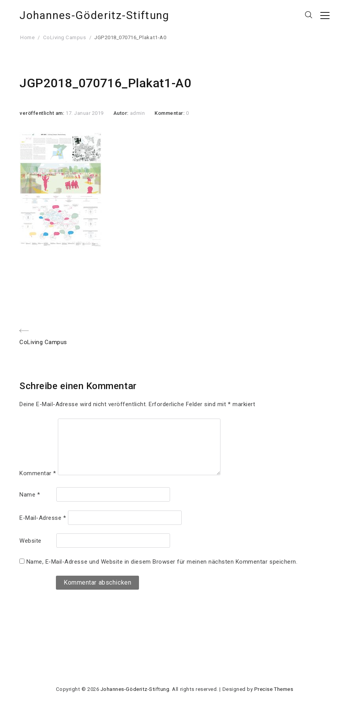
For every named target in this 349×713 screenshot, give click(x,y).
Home (27, 37)
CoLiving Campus (64, 37)
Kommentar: (170, 113)
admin (137, 113)
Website (30, 540)
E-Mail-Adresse (42, 517)
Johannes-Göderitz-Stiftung (94, 15)
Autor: (121, 113)
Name (29, 494)
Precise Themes (273, 689)
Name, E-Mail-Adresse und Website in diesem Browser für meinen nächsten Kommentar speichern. (162, 561)
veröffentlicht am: (42, 113)
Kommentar (37, 473)
